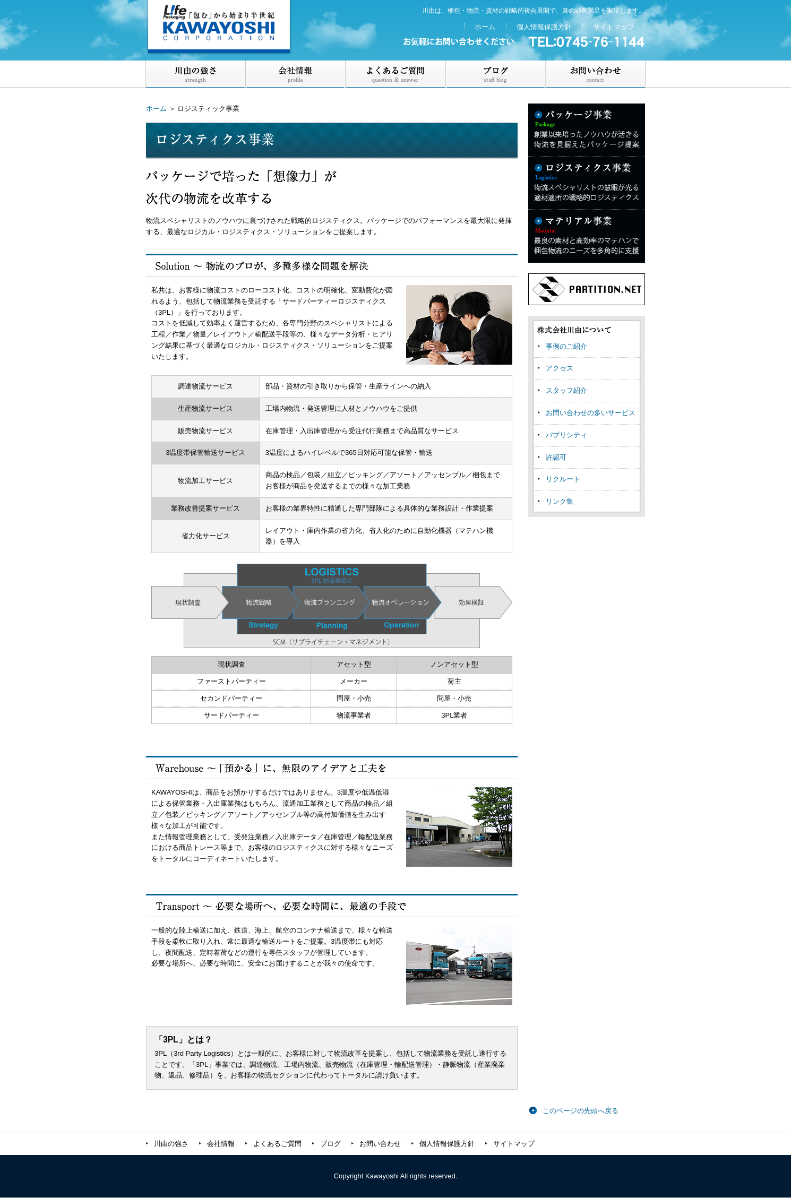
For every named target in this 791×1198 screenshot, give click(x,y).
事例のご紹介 (566, 346)
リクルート (563, 479)
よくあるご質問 (395, 74)
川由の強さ (196, 74)
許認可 (556, 457)
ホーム (485, 27)
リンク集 (559, 501)
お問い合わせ (595, 74)
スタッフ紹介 (566, 390)
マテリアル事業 (586, 236)
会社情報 (221, 1144)
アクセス (559, 368)
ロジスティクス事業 (586, 183)
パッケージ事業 (586, 130)
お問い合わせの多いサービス (590, 413)
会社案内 (296, 74)
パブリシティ (566, 435)
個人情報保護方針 (544, 27)
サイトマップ (613, 27)
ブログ (495, 74)
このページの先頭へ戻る (580, 1111)
